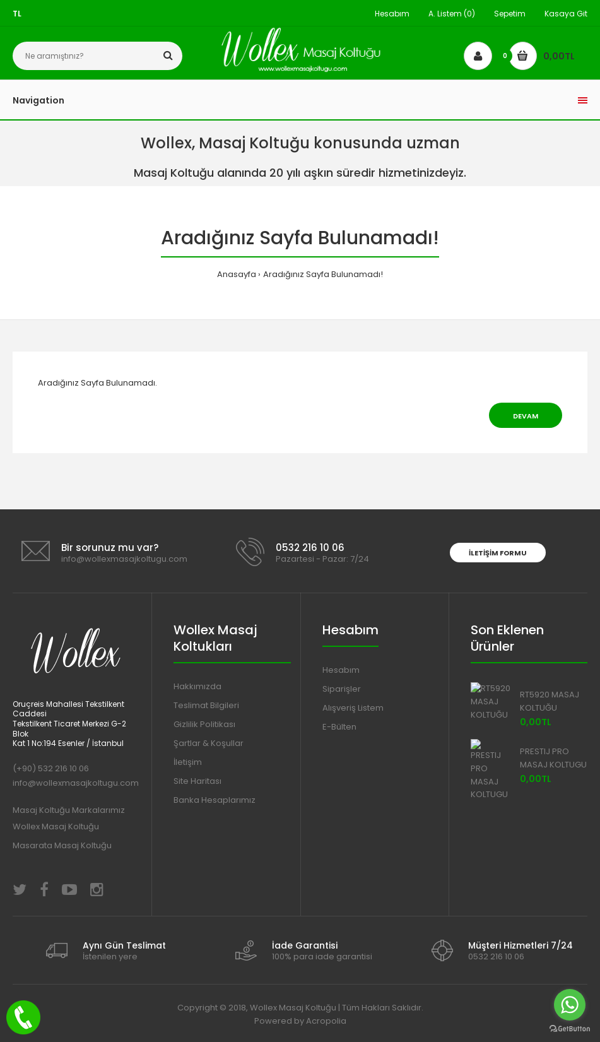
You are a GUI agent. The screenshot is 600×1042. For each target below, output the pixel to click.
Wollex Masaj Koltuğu (56, 826)
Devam (525, 416)
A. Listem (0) (451, 13)
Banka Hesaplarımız (215, 800)
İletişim (188, 762)
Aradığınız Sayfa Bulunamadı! (323, 274)
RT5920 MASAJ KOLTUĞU (549, 701)
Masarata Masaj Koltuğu (62, 845)
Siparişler (341, 689)
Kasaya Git (565, 13)
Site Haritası (197, 781)
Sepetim (510, 13)
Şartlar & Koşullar (209, 743)
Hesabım (392, 13)
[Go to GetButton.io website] (570, 1029)
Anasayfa (236, 274)
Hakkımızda (197, 686)
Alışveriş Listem (353, 708)
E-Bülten (339, 727)
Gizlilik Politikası (204, 724)
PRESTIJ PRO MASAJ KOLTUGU (553, 758)
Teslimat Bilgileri (206, 705)
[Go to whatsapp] (569, 1005)
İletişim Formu (498, 553)
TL (17, 13)
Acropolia (326, 1021)
